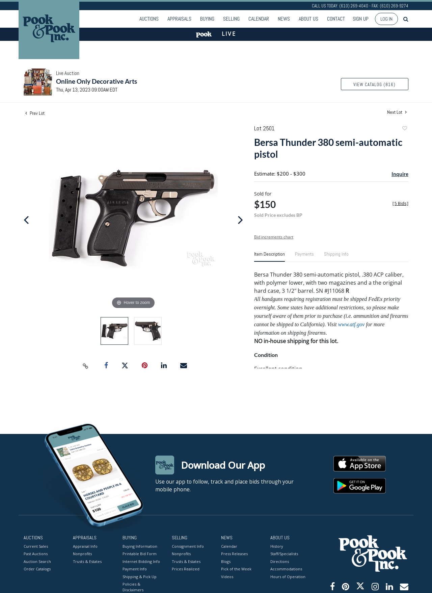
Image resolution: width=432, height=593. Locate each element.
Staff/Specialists (284, 553)
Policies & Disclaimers (133, 587)
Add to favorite (404, 129)
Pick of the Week (236, 568)
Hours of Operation (287, 576)
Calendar (258, 18)
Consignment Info (188, 545)
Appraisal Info (85, 545)
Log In (386, 19)
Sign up (361, 18)
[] (400, 203)
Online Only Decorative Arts (96, 81)
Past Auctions (36, 553)
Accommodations (286, 568)
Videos (227, 576)
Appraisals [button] (179, 18)
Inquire (400, 174)
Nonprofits (82, 553)
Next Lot (397, 112)
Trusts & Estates (87, 561)
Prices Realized (185, 568)
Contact (336, 18)
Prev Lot (35, 113)
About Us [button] (308, 18)
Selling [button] (231, 18)
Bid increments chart (273, 237)
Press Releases (234, 553)
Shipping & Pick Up (140, 576)
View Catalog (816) (374, 84)
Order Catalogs (37, 568)
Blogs (226, 561)
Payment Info (135, 568)
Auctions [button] (149, 18)
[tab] (269, 256)
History (276, 545)
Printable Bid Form (140, 553)
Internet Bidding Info (141, 561)
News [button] (284, 18)
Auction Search (37, 561)
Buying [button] (207, 18)
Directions (279, 561)
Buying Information (140, 545)
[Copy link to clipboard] (86, 366)
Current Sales (36, 545)
